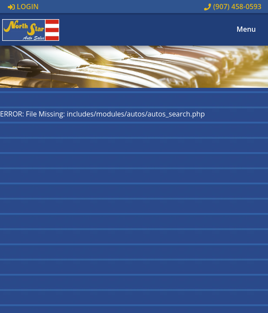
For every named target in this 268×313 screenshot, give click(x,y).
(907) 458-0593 (232, 6)
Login (23, 6)
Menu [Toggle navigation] (242, 29)
